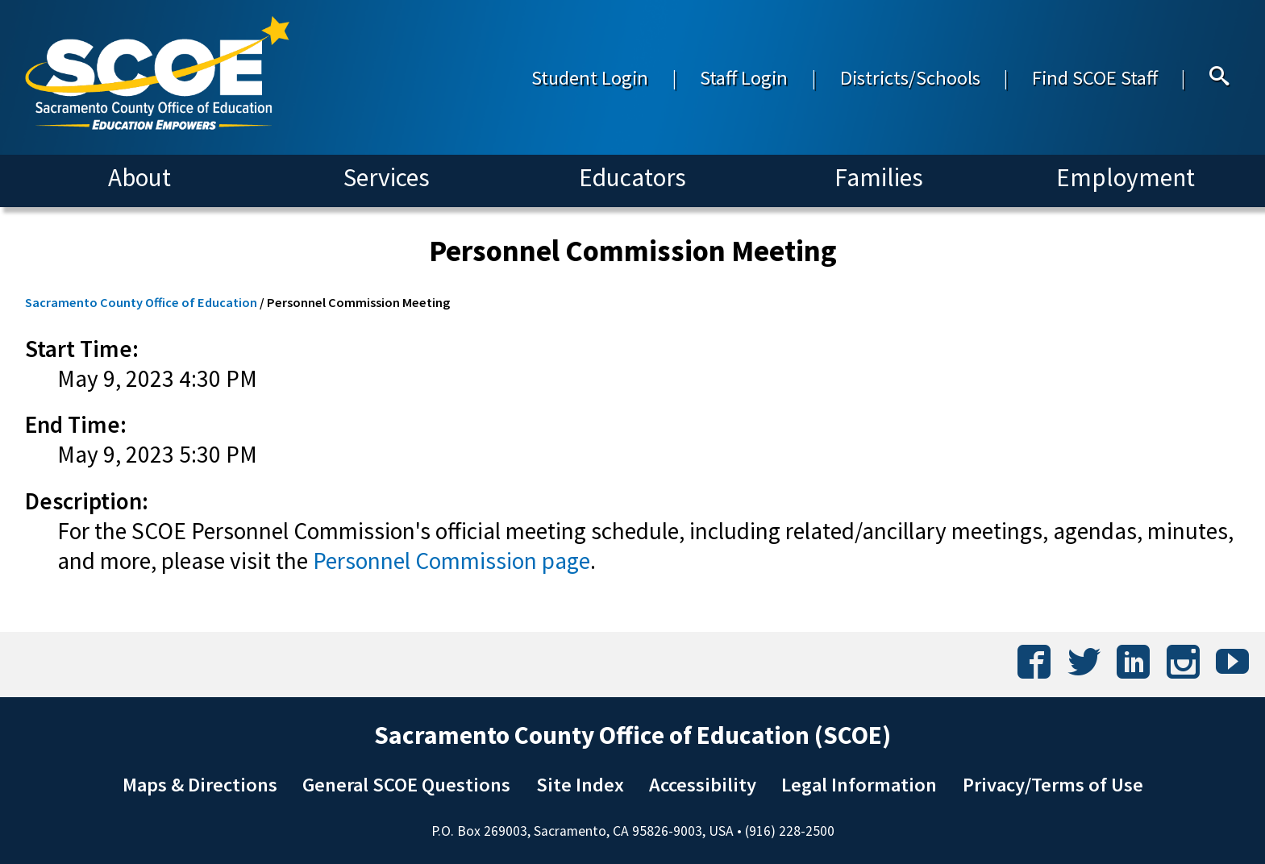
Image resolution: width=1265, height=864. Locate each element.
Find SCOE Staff (1095, 77)
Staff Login (744, 77)
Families (878, 177)
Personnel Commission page (451, 560)
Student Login (589, 77)
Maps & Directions (200, 784)
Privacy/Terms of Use (1053, 784)
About (139, 177)
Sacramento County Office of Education (141, 302)
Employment (1125, 177)
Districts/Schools (910, 77)
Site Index (580, 784)
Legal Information (859, 784)
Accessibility (702, 784)
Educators (632, 177)
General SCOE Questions (406, 784)
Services (386, 177)
